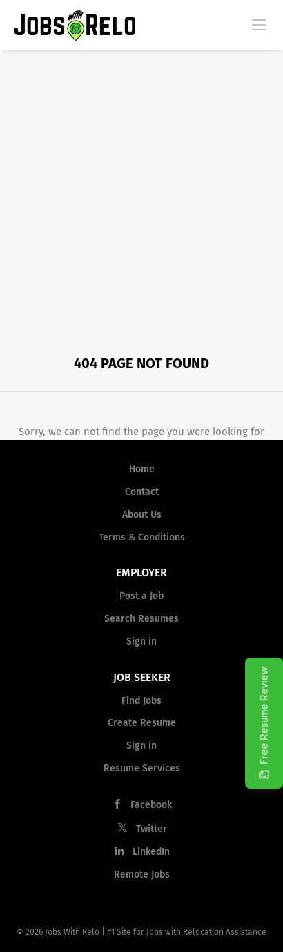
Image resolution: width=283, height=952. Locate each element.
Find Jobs (141, 701)
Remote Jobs (142, 874)
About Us (142, 514)
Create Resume (142, 723)
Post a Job (141, 596)
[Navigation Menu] (259, 24)
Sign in (141, 641)
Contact (142, 492)
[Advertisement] (141, 198)
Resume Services (142, 768)
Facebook (151, 805)
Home (142, 469)
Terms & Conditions (142, 537)
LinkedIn (151, 852)
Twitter (151, 829)
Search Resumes (141, 619)
